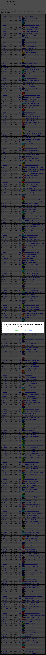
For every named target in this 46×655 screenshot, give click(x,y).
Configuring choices (28, 331)
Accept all (15, 331)
